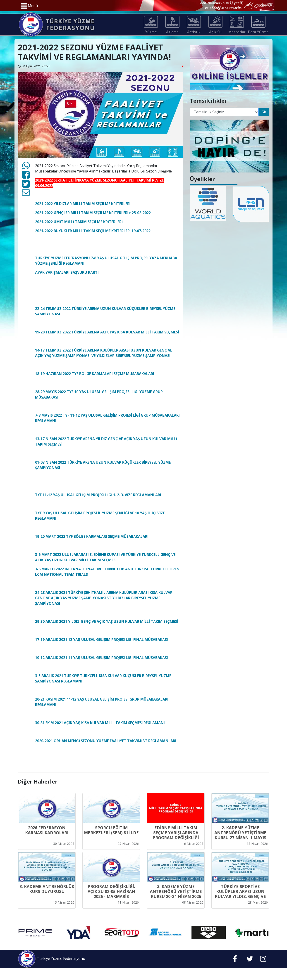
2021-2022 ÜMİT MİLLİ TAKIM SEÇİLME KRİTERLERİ (79, 221)
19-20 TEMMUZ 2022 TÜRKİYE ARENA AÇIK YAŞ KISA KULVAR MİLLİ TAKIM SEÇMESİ (107, 332)
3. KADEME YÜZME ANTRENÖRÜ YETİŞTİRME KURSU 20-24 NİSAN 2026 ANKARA (176, 894)
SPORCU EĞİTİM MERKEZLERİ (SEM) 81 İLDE (111, 830)
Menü (29, 6)
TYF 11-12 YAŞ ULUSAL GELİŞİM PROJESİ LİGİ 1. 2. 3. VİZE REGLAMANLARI (98, 494)
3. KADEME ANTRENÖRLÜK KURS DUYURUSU (46, 889)
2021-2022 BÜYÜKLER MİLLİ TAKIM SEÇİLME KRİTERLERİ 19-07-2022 (93, 230)
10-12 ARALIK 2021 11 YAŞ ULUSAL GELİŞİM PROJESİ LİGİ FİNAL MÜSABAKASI (101, 657)
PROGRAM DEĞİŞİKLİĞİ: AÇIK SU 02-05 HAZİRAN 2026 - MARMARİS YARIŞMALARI (111, 894)
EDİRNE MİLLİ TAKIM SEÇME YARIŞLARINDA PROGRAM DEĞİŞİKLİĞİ (176, 832)
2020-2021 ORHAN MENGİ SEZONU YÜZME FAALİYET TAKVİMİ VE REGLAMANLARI (105, 740)
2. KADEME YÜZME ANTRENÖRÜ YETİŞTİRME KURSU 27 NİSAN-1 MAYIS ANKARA (240, 835)
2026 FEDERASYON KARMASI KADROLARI (46, 830)
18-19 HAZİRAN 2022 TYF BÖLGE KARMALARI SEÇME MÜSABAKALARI (95, 373)
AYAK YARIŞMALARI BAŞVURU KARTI (67, 272)
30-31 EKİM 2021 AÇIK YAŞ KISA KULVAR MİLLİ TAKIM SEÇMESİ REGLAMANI (100, 722)
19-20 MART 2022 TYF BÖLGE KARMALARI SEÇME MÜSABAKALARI (91, 536)
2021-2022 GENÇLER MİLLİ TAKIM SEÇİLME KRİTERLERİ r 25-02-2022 (93, 212)
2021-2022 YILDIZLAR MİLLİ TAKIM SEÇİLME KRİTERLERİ (82, 203)
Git (263, 111)
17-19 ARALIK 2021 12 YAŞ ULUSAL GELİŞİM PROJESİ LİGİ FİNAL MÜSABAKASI (101, 639)
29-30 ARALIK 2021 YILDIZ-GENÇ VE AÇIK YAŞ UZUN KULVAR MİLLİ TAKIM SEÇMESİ (106, 621)
